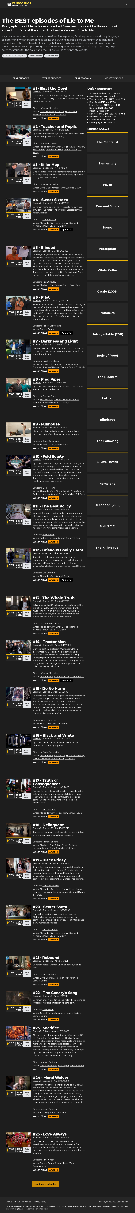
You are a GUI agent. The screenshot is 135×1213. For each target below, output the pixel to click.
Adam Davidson (50, 1062)
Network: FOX (36, 56)
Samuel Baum (48, 114)
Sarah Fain (75, 285)
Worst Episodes (51, 78)
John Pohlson (49, 974)
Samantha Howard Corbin (67, 1013)
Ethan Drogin (61, 111)
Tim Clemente (77, 676)
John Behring (49, 720)
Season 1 (37, 251)
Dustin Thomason (48, 1066)
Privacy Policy (39, 1202)
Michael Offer (49, 809)
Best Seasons (83, 78)
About (17, 1202)
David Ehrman (47, 111)
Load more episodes (45, 1184)
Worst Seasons (114, 78)
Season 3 (37, 168)
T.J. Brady (61, 114)
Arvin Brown (48, 535)
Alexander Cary (47, 147)
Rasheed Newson (54, 150)
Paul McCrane (49, 396)
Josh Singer (63, 1066)
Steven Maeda (62, 1163)
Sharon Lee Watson (49, 402)
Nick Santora (39, 150)
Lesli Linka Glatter (51, 361)
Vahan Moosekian (50, 108)
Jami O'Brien (46, 723)
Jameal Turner (59, 188)
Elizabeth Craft (47, 285)
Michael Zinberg (50, 842)
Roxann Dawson (50, 143)
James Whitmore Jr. (52, 623)
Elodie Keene (48, 488)
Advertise (26, 1202)
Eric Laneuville (49, 573)
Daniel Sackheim (50, 441)
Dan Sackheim (49, 219)
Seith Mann (48, 1010)
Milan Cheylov (49, 282)
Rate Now (26, 104)
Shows (9, 1202)
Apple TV (66, 230)
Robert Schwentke (51, 326)
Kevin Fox (74, 978)
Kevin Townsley (76, 147)
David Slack (45, 188)
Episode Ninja (123, 1202)
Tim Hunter (48, 1160)
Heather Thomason (63, 364)
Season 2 (37, 92)
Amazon (53, 118)
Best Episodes (21, 78)
